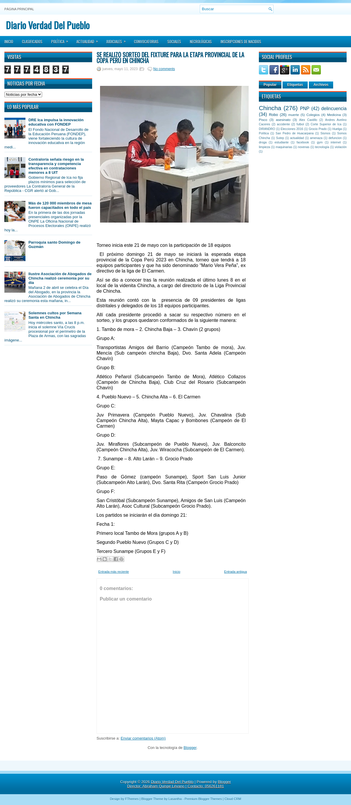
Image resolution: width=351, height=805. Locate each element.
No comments (164, 69)
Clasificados (32, 41)
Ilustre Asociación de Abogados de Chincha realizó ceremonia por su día (60, 278)
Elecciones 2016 (292, 129)
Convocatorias (146, 41)
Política (61, 39)
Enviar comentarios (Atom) (143, 738)
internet (336, 142)
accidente (283, 124)
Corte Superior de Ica (326, 124)
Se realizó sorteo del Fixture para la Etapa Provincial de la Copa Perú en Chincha (170, 57)
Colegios (312, 115)
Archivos (321, 85)
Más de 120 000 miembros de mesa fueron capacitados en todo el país (60, 205)
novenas (303, 147)
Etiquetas (295, 85)
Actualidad (89, 39)
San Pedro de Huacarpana (295, 133)
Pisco (263, 120)
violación (341, 147)
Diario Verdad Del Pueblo (48, 25)
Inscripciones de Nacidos (241, 41)
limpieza (264, 147)
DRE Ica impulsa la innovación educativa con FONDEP (56, 122)
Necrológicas (201, 41)
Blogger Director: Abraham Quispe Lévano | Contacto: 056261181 (179, 784)
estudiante (282, 142)
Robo (273, 114)
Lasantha (175, 799)
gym (320, 142)
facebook (303, 142)
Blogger (190, 747)
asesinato (283, 120)
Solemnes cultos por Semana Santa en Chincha (54, 315)
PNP (304, 108)
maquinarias (284, 147)
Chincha (270, 108)
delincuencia (334, 108)
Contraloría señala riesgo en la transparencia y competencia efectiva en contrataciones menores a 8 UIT (56, 166)
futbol (300, 124)
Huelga (337, 129)
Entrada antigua (235, 571)
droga (263, 142)
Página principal (19, 9)
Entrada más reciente (113, 571)
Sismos (325, 133)
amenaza (316, 138)
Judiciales (118, 39)
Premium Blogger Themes (203, 799)
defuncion (335, 138)
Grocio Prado (318, 129)
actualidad (297, 138)
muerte (293, 115)
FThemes (132, 799)
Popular (270, 85)
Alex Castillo (308, 120)
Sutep (280, 138)
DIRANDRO (267, 129)
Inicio (8, 41)
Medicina (334, 115)
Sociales (174, 41)
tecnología (322, 147)
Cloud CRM (232, 799)
